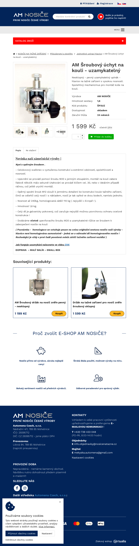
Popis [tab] (18, 150)
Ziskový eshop (111, 541)
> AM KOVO (20, 499)
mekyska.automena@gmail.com (93, 452)
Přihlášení (87, 3)
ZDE (67, 244)
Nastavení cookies (83, 457)
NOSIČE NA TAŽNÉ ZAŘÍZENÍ (32, 54)
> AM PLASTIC (21, 503)
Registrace (105, 3)
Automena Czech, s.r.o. (50, 495)
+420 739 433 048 (85, 431)
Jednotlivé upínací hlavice (89, 54)
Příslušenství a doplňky (61, 54)
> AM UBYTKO (21, 506)
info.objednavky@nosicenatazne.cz (95, 443)
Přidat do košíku (101, 136)
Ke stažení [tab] (31, 150)
